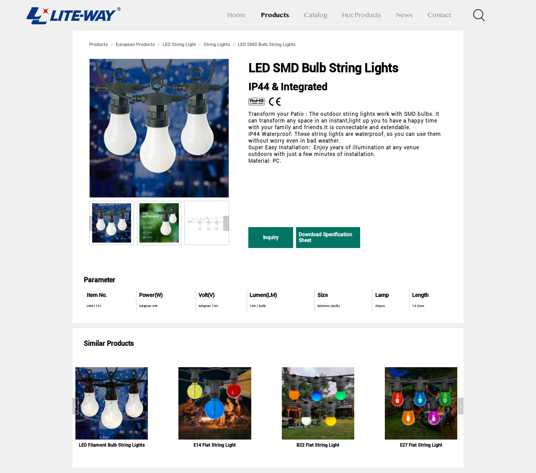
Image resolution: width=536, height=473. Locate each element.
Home (236, 15)
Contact (439, 15)
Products (275, 15)
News (404, 15)
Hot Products (361, 15)
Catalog (315, 15)
